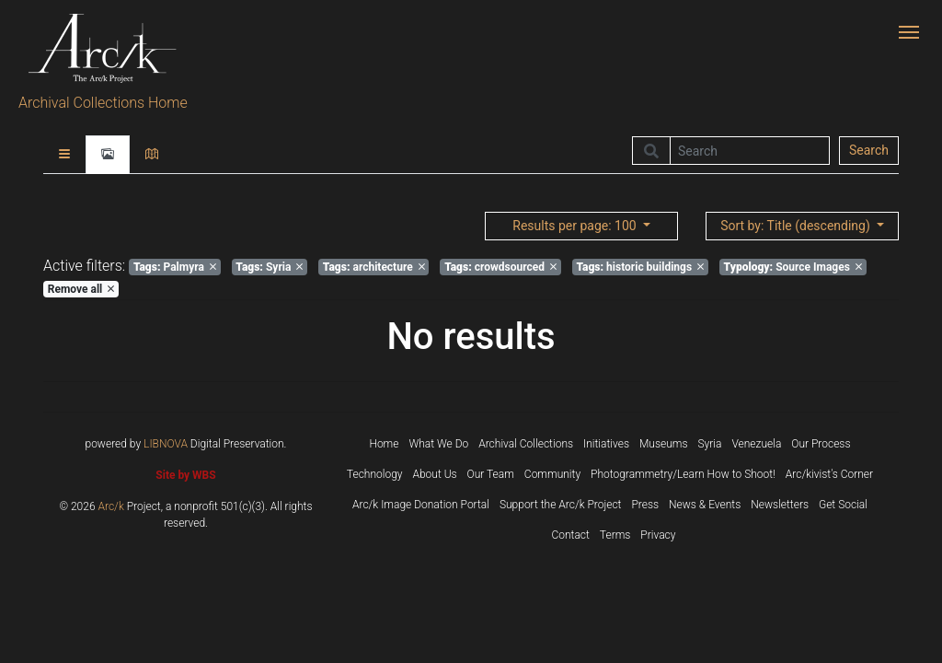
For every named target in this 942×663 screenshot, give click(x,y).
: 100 (575, 225)
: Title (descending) (796, 225)
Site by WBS (185, 475)
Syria (269, 267)
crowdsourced (500, 267)
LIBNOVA (166, 443)
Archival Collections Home (103, 102)
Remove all (81, 289)
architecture (374, 267)
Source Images (793, 267)
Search (869, 150)
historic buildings (640, 267)
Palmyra (174, 267)
